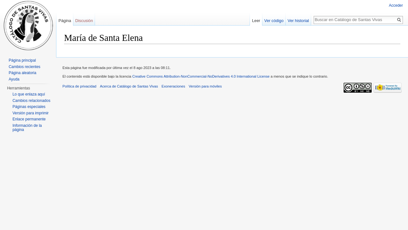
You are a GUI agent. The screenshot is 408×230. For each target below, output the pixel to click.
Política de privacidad (79, 86)
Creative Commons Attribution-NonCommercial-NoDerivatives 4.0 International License (201, 76)
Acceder (396, 5)
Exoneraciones (173, 86)
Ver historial (298, 20)
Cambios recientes (24, 67)
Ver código (273, 20)
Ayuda (14, 79)
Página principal (22, 60)
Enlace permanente (29, 119)
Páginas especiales (28, 106)
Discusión (84, 20)
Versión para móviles (205, 86)
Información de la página (27, 127)
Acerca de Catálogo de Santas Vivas (129, 86)
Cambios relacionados (31, 100)
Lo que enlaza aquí (28, 94)
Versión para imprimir (30, 113)
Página (64, 20)
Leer (256, 20)
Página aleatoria (22, 73)
